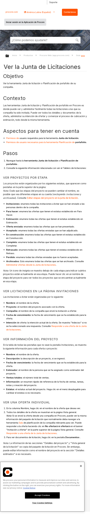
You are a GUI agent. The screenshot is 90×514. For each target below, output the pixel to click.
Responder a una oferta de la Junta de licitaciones (31, 433)
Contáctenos (70, 12)
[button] (77, 39)
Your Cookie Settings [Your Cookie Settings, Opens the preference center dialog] (42, 503)
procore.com (12, 12)
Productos (29, 55)
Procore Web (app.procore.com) (55, 55)
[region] (42, 487)
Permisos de (12, 138)
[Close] (81, 466)
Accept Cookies (42, 495)
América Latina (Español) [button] (38, 12)
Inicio (15, 55)
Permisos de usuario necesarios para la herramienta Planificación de (40, 142)
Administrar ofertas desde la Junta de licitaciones (31, 264)
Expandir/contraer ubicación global (83, 55)
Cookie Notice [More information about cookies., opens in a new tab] (29, 488)
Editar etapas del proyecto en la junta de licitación (52, 198)
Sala (21, 422)
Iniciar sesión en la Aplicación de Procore (25, 22)
